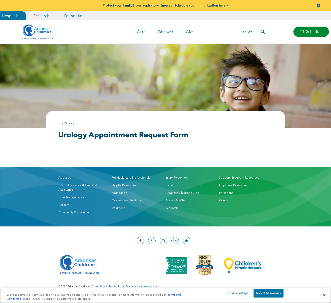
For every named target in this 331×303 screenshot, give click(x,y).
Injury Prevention (177, 177)
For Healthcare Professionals (131, 177)
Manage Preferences (138, 286)
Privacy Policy (99, 286)
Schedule (314, 31)
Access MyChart (176, 200)
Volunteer (118, 208)
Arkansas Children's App (182, 193)
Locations (172, 185)
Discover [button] (165, 31)
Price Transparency (71, 197)
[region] (165, 295)
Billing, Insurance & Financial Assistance (77, 187)
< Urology (66, 122)
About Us (64, 177)
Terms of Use (116, 286)
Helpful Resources (124, 185)
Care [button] (141, 31)
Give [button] (190, 31)
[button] (318, 5)
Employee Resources (233, 185)
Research (41, 15)
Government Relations (127, 200)
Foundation (74, 15)
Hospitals (10, 15)
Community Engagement (74, 212)
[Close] (324, 295)
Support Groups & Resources (239, 177)
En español (226, 193)
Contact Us (226, 200)
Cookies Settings (236, 295)
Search (246, 31)
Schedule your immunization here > (201, 5)
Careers (63, 205)
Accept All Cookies (268, 295)
